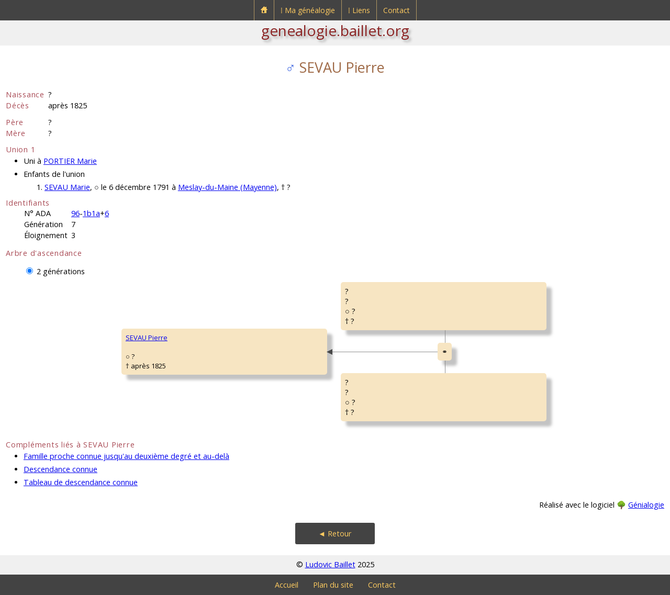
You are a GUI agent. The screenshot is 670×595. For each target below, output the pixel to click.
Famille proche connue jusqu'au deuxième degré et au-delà (126, 456)
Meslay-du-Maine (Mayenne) (227, 187)
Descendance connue (60, 469)
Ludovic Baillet (330, 564)
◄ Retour (335, 533)
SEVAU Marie (67, 187)
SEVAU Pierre (147, 337)
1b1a (91, 213)
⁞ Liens (359, 10)
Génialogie (646, 505)
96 (75, 213)
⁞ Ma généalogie (308, 10)
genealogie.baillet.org (335, 30)
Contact (396, 10)
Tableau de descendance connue (81, 482)
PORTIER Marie (70, 161)
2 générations (61, 271)
